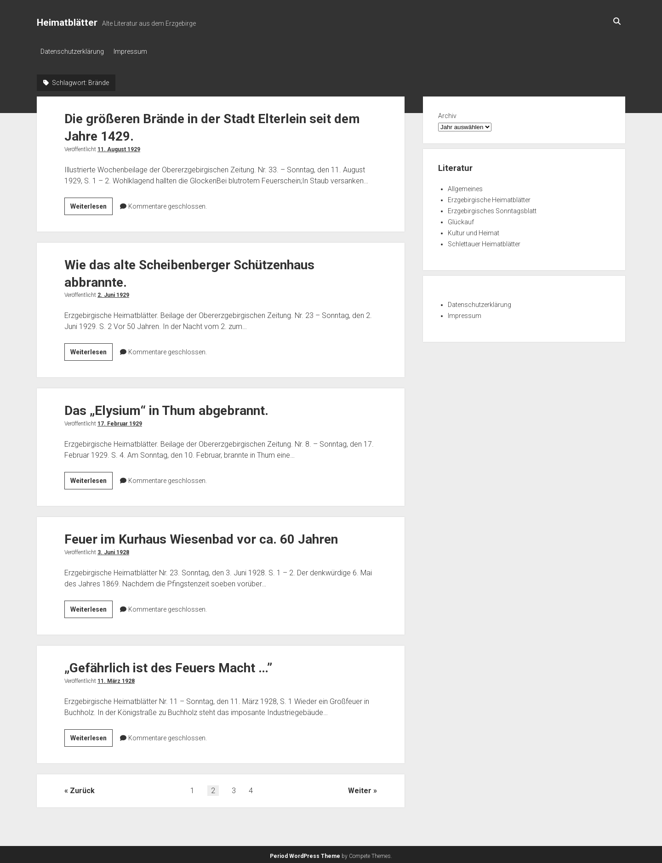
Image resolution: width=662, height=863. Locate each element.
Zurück (82, 788)
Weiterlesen (91, 205)
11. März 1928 (116, 679)
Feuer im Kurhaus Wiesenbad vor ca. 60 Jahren (201, 537)
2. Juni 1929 (113, 293)
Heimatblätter (67, 22)
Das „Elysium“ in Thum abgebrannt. (166, 408)
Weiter (359, 788)
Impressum (134, 51)
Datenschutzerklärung (72, 51)
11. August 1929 (118, 146)
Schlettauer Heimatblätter (484, 241)
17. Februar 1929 (119, 421)
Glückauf (461, 219)
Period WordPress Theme (305, 854)
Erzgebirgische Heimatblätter (489, 197)
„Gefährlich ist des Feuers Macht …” (168, 665)
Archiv (447, 113)
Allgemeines (465, 186)
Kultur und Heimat (473, 230)
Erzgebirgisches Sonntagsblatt (492, 208)
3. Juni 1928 (113, 550)
